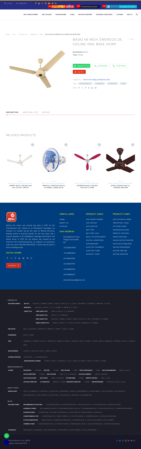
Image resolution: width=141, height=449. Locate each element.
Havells (67, 341)
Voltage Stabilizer (122, 244)
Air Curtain (91, 226)
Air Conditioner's (14, 303)
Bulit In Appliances (29, 395)
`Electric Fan (23, 34)
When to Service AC (63, 416)
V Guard (131, 341)
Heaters (72, 391)
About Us (63, 223)
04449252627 (22, 3)
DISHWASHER (38, 430)
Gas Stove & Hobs (107, 391)
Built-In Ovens (42, 395)
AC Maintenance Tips (48, 416)
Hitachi (63, 303)
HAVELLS (54, 351)
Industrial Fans (121, 223)
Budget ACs (98, 412)
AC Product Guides (29, 408)
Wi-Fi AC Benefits (109, 420)
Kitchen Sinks (119, 226)
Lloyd (74, 303)
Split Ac (26, 303)
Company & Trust (29, 424)
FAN (84, 430)
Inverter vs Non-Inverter (124, 408)
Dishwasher (61, 14)
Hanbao (59, 341)
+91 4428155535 (69, 258)
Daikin (50, 303)
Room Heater (28, 357)
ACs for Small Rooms (52, 404)
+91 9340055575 (69, 274)
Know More (13, 266)
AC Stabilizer (44, 382)
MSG (129, 14)
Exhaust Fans (92, 254)
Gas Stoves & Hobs (122, 219)
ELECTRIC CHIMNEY (75, 430)
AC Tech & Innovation (30, 420)
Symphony (50, 329)
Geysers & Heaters (104, 14)
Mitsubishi (81, 303)
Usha (64, 329)
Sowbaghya (108, 341)
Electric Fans (93, 251)
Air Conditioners (94, 219)
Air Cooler (47, 14)
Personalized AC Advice (78, 424)
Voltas (108, 303)
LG (66, 374)
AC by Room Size (43, 412)
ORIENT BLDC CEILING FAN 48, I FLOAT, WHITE (20, 187)
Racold (90, 361)
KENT (41, 351)
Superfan (117, 341)
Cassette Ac (28, 311)
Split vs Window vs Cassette (48, 408)
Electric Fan (112, 83)
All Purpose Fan (59, 183)
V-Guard (71, 329)
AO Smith (26, 351)
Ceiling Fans (75, 395)
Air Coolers (54, 391)
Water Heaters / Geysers (32, 361)
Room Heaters (120, 237)
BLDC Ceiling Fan (26, 183)
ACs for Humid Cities (99, 404)
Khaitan (74, 341)
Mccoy (82, 341)
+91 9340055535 (69, 269)
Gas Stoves (44, 378)
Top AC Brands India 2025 (88, 408)
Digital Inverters (95, 240)
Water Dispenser (121, 247)
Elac (69, 361)
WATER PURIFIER (91, 430)
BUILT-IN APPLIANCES (50, 430)
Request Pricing (81, 66)
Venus (25, 345)
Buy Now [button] (79, 72)
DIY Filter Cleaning (77, 416)
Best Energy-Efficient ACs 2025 (69, 408)
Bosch (25, 335)
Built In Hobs (65, 370)
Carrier (43, 303)
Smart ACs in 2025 (47, 420)
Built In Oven (51, 374)
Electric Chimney (94, 391)
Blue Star (35, 351)
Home (8, 34)
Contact (63, 226)
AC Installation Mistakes (108, 416)
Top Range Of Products (127, 7)
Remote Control (121, 233)
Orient (58, 329)
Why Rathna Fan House (46, 424)
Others (119, 14)
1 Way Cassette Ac (42, 311)
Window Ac (27, 307)
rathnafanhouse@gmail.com (74, 280)
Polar (95, 341)
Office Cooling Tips (84, 404)
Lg (69, 303)
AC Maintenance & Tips (30, 416)
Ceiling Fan (33, 34)
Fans (72, 14)
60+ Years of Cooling (61, 424)
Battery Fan (92, 233)
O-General (90, 303)
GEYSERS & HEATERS (14, 357)
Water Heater (120, 251)
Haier (56, 303)
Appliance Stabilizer (73, 382)
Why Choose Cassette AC (106, 408)
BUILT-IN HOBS (63, 430)
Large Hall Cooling (114, 404)
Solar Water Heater (123, 240)
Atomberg (36, 341)
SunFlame (104, 374)
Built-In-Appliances (96, 237)
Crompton (41, 329)
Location (9, 3)
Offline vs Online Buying (112, 424)
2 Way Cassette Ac (42, 315)
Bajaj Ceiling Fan (85, 83)
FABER (47, 351)
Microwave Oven (121, 230)
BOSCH (127, 370)
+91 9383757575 (69, 264)
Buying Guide (12, 391)
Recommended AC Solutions (32, 404)
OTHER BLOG (12, 430)
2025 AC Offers (73, 412)
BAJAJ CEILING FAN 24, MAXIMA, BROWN (120, 187)
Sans (102, 378)
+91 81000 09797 (69, 247)
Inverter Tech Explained (62, 420)
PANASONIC (73, 374)
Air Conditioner (30, 14)
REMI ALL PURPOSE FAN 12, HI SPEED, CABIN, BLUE (54, 187)
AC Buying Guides (29, 412)
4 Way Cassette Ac (42, 319)
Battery (90, 230)
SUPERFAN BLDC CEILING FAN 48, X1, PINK (87, 187)
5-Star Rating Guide (78, 420)
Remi (100, 341)
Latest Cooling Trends (94, 420)
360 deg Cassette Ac (42, 323)
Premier (55, 382)
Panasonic (100, 303)
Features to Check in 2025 (59, 412)
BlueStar (36, 303)
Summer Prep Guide (91, 416)
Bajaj (41, 34)
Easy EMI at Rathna (86, 412)
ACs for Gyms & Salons (69, 404)
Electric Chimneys (95, 247)
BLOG (10, 401)
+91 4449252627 (69, 253)
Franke (81, 378)
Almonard (26, 341)
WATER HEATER (27, 430)
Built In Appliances (86, 370)
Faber (32, 335)
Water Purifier (85, 14)
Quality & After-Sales (95, 424)
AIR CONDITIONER (13, 404)
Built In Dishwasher (109, 370)
